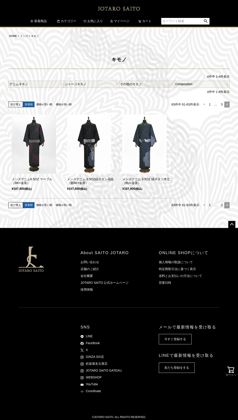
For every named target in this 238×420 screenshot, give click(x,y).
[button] (204, 104)
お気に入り (93, 21)
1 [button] (210, 104)
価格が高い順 (64, 104)
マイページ (119, 21)
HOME (13, 36)
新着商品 (38, 21)
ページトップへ (231, 224)
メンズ (24, 36)
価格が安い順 (44, 104)
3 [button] (222, 104)
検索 (205, 21)
